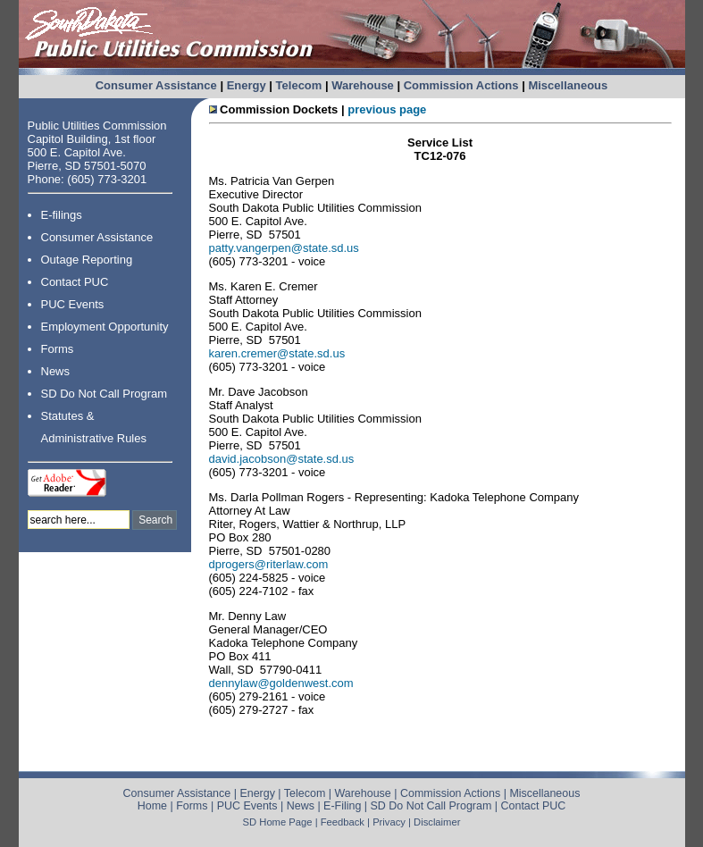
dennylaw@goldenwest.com (281, 683)
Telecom (299, 85)
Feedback (342, 822)
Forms (57, 349)
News (56, 371)
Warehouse (362, 85)
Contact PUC (75, 282)
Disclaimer (437, 822)
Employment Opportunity (105, 326)
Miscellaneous (567, 85)
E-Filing (342, 806)
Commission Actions (461, 85)
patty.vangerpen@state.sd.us (284, 248)
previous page (386, 109)
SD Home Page (278, 822)
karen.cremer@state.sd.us (277, 353)
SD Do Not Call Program (104, 393)
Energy (246, 85)
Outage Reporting (87, 259)
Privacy (389, 822)
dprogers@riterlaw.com (269, 564)
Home (152, 806)
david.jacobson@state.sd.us (282, 458)
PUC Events (73, 304)
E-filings (61, 215)
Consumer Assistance (156, 85)
